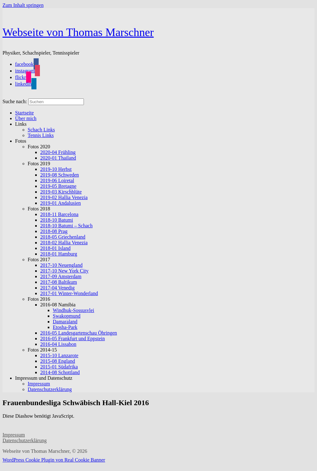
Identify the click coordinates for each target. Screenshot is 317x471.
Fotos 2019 (39, 163)
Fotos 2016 (39, 299)
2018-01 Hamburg (58, 254)
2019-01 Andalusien (60, 203)
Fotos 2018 (39, 208)
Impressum (14, 434)
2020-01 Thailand (58, 158)
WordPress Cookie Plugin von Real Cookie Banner (54, 460)
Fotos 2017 (39, 259)
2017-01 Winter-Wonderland (69, 293)
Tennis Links (41, 135)
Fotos (20, 141)
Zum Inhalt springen (23, 5)
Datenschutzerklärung (50, 389)
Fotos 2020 (39, 146)
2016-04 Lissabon (58, 344)
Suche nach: (15, 101)
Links (20, 124)
